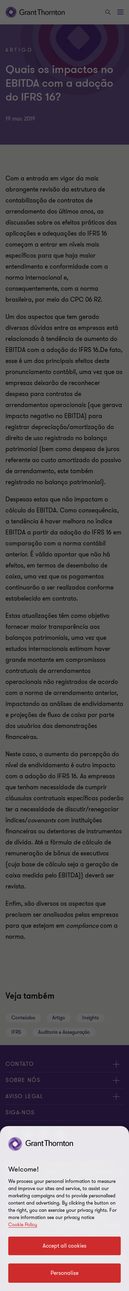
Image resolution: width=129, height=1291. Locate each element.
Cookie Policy (22, 1224)
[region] (64, 1208)
